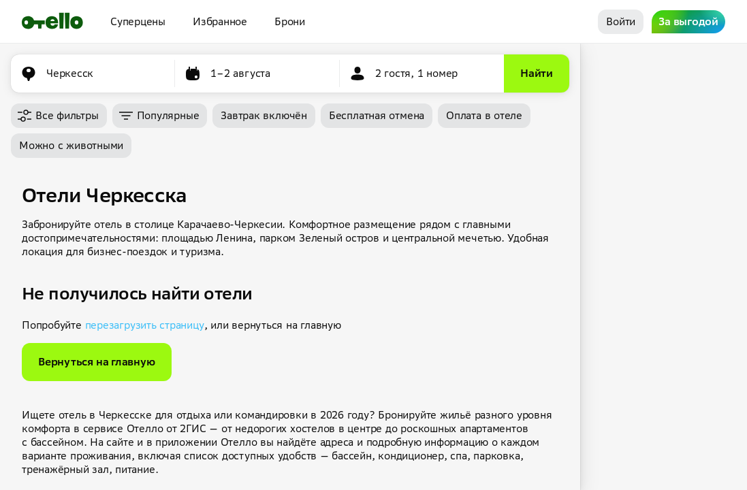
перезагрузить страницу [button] (144, 324)
